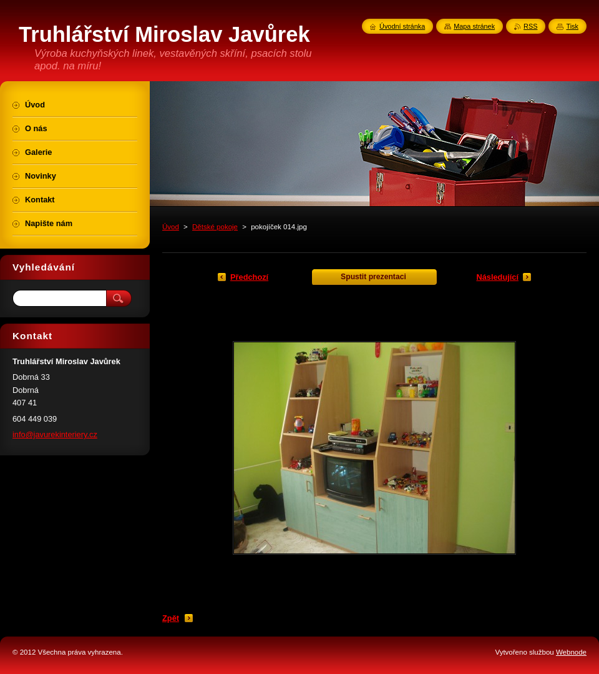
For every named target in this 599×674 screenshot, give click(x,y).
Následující (497, 277)
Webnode (571, 652)
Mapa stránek (474, 26)
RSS (530, 26)
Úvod (170, 226)
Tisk (572, 26)
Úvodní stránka (402, 26)
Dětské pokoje (215, 226)
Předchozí (249, 277)
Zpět (170, 618)
